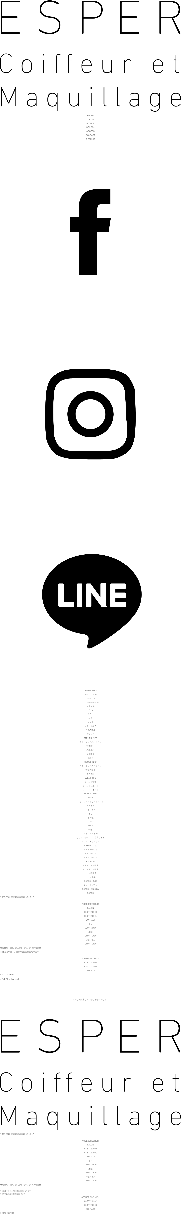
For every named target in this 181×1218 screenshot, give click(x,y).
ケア (90, 718)
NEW (90, 798)
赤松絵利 (90, 750)
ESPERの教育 (90, 881)
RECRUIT (90, 139)
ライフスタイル (90, 833)
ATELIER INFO (90, 738)
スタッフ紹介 (90, 726)
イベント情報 (90, 782)
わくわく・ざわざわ (90, 841)
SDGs (90, 825)
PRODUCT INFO (90, 794)
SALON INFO (90, 690)
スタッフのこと (90, 857)
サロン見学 (90, 877)
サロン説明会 (90, 873)
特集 (90, 829)
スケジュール (90, 694)
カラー (90, 714)
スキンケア (90, 810)
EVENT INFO (90, 778)
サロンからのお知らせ (90, 702)
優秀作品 (90, 774)
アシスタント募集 (90, 869)
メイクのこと (90, 853)
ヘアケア (90, 806)
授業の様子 (90, 770)
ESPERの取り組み (90, 889)
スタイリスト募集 (90, 865)
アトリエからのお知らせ (90, 742)
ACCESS (90, 131)
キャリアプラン (90, 885)
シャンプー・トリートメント (90, 802)
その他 (90, 818)
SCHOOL (90, 127)
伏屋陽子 (90, 754)
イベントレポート (90, 786)
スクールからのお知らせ (90, 766)
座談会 (90, 758)
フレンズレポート (90, 790)
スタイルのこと (90, 849)
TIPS (90, 822)
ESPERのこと (90, 845)
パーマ (90, 710)
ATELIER (90, 123)
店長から (90, 734)
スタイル (90, 706)
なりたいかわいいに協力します (90, 837)
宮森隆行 (90, 746)
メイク (90, 722)
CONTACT (90, 135)
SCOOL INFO (90, 762)
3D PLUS (90, 698)
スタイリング (90, 814)
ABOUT (90, 115)
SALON (90, 119)
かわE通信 (90, 730)
